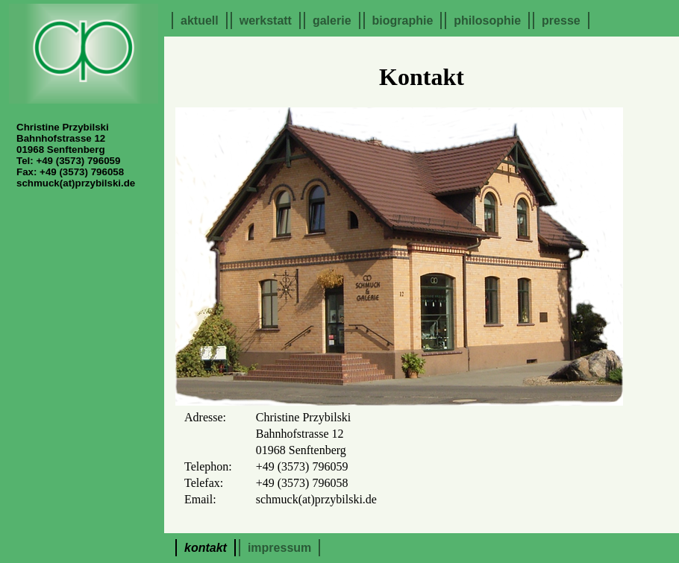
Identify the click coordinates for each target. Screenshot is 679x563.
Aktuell (200, 20)
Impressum (279, 547)
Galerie (332, 20)
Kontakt (205, 547)
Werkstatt (266, 20)
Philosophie (487, 20)
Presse (561, 20)
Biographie (403, 20)
